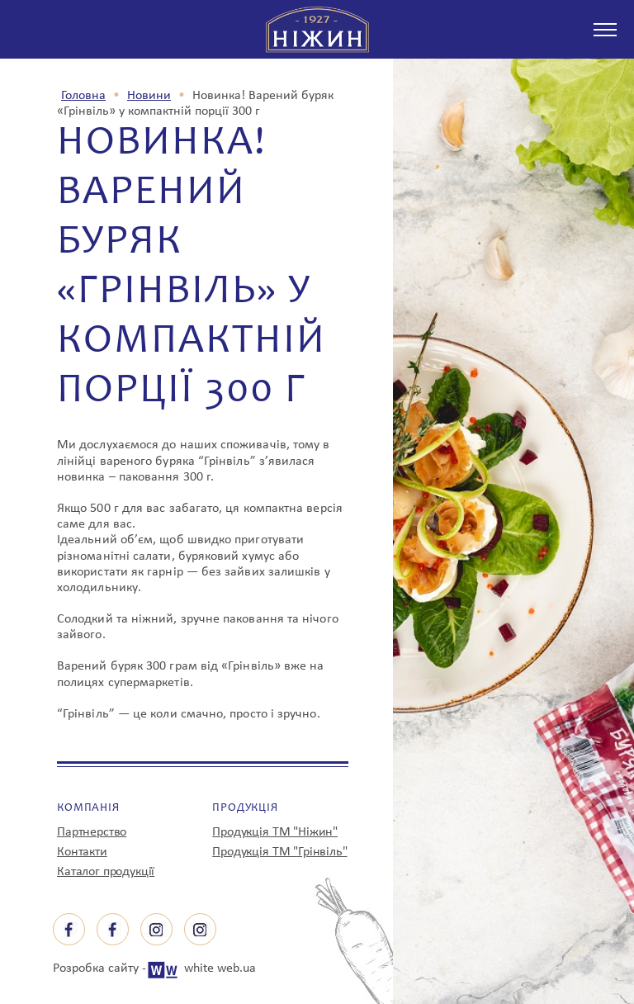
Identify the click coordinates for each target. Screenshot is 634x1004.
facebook (69, 929)
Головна (83, 95)
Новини (149, 95)
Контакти (82, 852)
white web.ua (220, 968)
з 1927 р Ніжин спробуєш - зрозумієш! (317, 30)
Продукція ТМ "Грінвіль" (279, 852)
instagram (156, 929)
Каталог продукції (105, 871)
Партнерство (91, 832)
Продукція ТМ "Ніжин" (275, 832)
